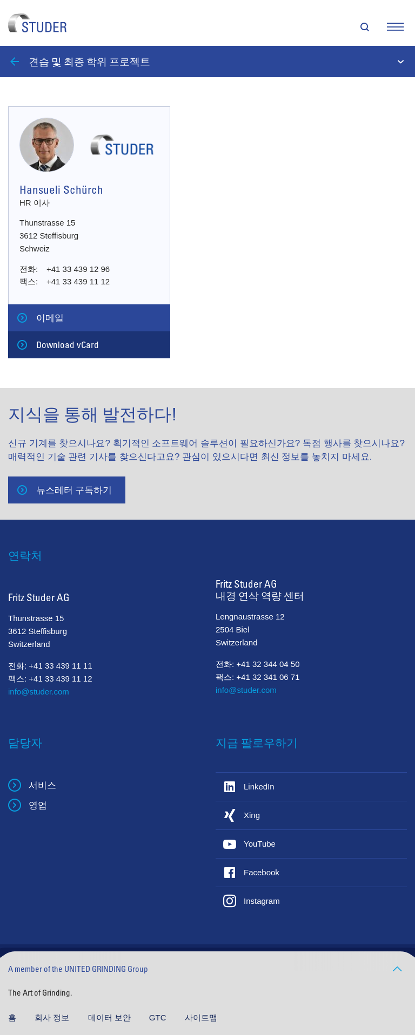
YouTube (260, 843)
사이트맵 (201, 1017)
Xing (252, 815)
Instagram (262, 900)
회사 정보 (53, 1017)
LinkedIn (259, 786)
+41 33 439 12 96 (78, 269)
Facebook (261, 872)
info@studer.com (38, 691)
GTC (159, 1017)
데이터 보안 (110, 1017)
